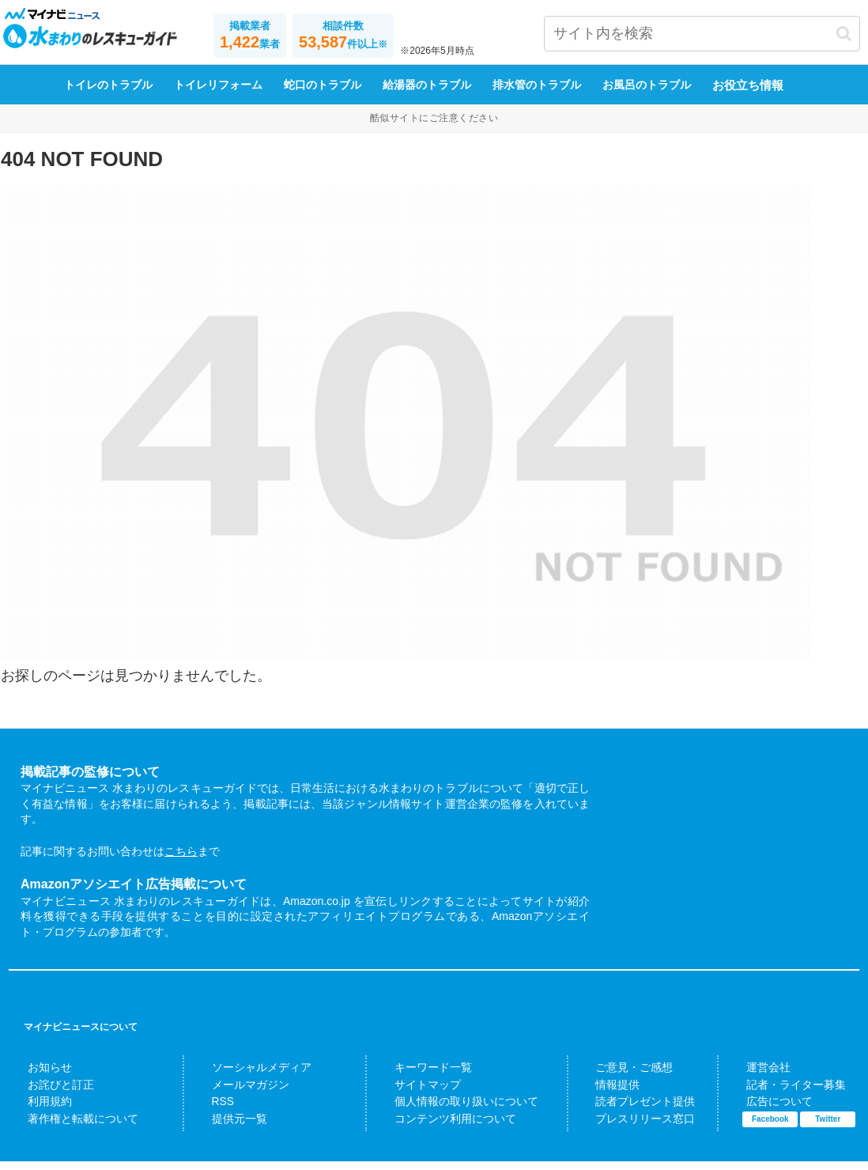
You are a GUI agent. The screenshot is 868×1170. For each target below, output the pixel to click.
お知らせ (41, 1078)
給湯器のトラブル (427, 95)
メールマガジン (238, 1095)
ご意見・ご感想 (622, 1078)
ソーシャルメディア (247, 1078)
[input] (702, 33)
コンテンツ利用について (438, 1128)
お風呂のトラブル (646, 95)
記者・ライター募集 (781, 1095)
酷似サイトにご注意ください (434, 127)
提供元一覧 (229, 1128)
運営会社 (759, 1078)
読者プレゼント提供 (631, 1111)
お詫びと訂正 (50, 1095)
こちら (181, 861)
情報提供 (609, 1095)
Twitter (827, 1127)
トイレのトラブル (108, 95)
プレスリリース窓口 (631, 1128)
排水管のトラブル (536, 95)
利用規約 (41, 1111)
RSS (217, 1111)
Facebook (770, 1127)
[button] (844, 34)
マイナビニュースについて (81, 1037)
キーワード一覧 (421, 1078)
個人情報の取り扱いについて (447, 1111)
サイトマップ (417, 1095)
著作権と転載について (67, 1128)
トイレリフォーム (218, 95)
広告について (768, 1111)
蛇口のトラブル (322, 95)
